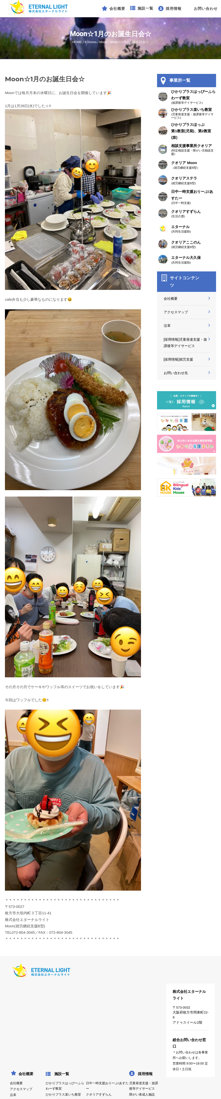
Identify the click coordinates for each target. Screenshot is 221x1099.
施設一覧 (61, 1074)
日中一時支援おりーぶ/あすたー (107, 1086)
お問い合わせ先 (176, 373)
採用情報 (145, 1074)
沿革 (167, 326)
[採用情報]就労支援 (178, 359)
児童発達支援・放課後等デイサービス (143, 1086)
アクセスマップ (176, 312)
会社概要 (171, 298)
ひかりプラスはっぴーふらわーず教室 (65, 1086)
